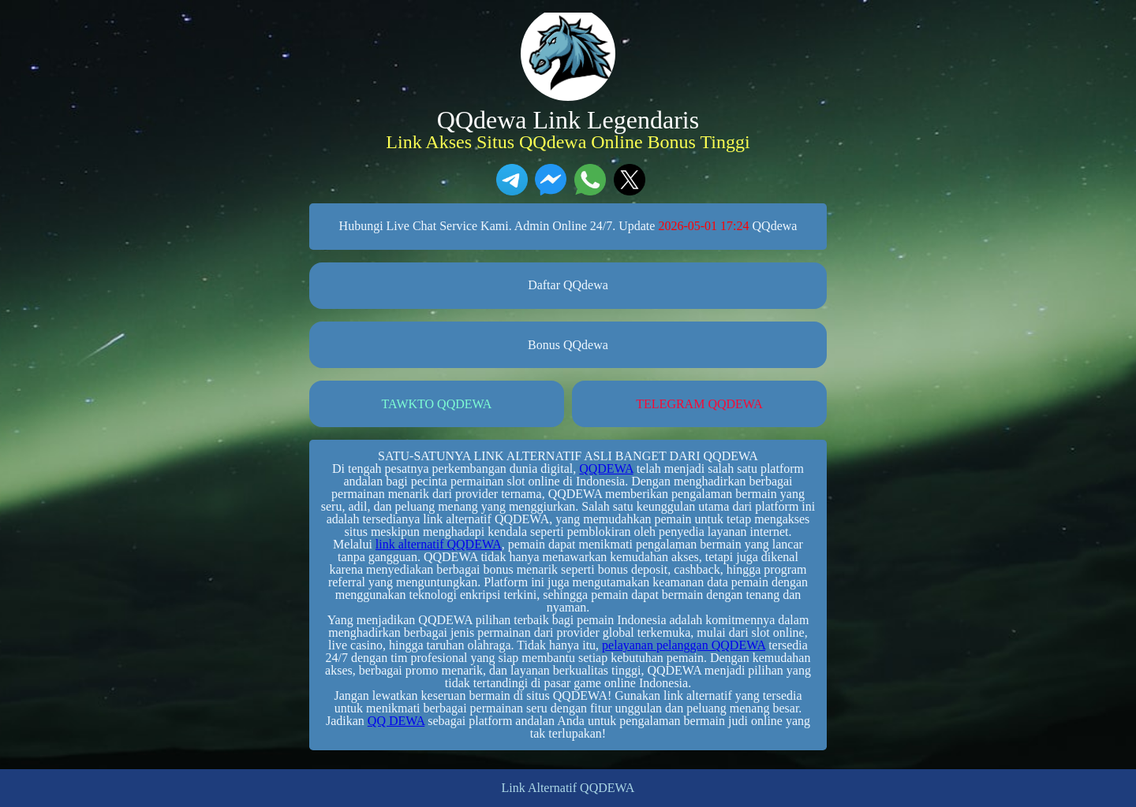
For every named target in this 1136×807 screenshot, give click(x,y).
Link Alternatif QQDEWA (568, 788)
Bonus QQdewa (568, 344)
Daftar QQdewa (568, 285)
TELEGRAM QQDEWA (699, 404)
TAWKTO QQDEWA (437, 404)
